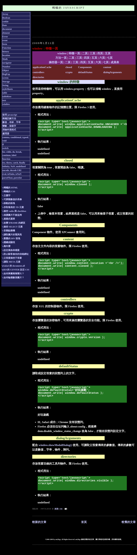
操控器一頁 (56, 62)
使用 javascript (9, 115)
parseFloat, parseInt (12, 178)
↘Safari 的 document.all (13, 266)
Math (5, 59)
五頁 (108, 53)
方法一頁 (61, 57)
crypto (68, 72)
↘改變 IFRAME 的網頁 (13, 223)
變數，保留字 (9, 126)
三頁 (92, 53)
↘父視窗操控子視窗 (11, 258)
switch (5, 148)
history (5, 51)
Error (5, 36)
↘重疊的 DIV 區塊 (10, 238)
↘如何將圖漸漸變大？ (12, 273)
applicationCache (42, 67)
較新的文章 (39, 522)
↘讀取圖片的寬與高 (11, 234)
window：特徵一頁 (45, 48)
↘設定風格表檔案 (10, 250)
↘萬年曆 (5, 246)
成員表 (115, 62)
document (7, 29)
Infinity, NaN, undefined (14, 166)
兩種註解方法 (9, 118)
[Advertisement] (81, 26)
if (3, 144)
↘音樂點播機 (8, 230)
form (4, 44)
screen (5, 78)
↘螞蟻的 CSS (8, 191)
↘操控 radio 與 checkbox (13, 211)
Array (5, 14)
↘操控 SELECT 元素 (12, 226)
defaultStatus (85, 72)
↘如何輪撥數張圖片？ (12, 277)
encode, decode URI (11, 170)
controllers (38, 72)
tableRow (7, 96)
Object (5, 70)
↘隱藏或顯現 (8, 242)
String (5, 85)
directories (38, 77)
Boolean (6, 18)
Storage (6, 81)
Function (6, 48)
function (6, 159)
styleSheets (7, 89)
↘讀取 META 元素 (10, 262)
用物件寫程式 (9, 129)
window (62, 53)
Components (85, 67)
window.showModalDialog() (55, 445)
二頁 (85, 53)
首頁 (84, 522)
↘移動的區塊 (8, 203)
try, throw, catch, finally (13, 162)
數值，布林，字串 (11, 122)
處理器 (5, 133)
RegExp (6, 74)
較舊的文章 (129, 522)
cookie (5, 21)
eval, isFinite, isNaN (11, 174)
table (4, 93)
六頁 (102, 57)
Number (6, 66)
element (6, 33)
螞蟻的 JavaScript (68, 7)
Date (4, 25)
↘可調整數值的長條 (11, 199)
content (107, 67)
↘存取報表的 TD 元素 (12, 207)
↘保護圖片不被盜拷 (11, 215)
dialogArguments (112, 72)
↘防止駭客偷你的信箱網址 (15, 254)
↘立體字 (5, 195)
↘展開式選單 (8, 219)
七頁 (110, 57)
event (4, 40)
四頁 (100, 53)
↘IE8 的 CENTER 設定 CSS (15, 269)
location (6, 55)
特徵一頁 (74, 53)
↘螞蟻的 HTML (9, 187)
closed (68, 67)
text (4, 100)
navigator (7, 63)
